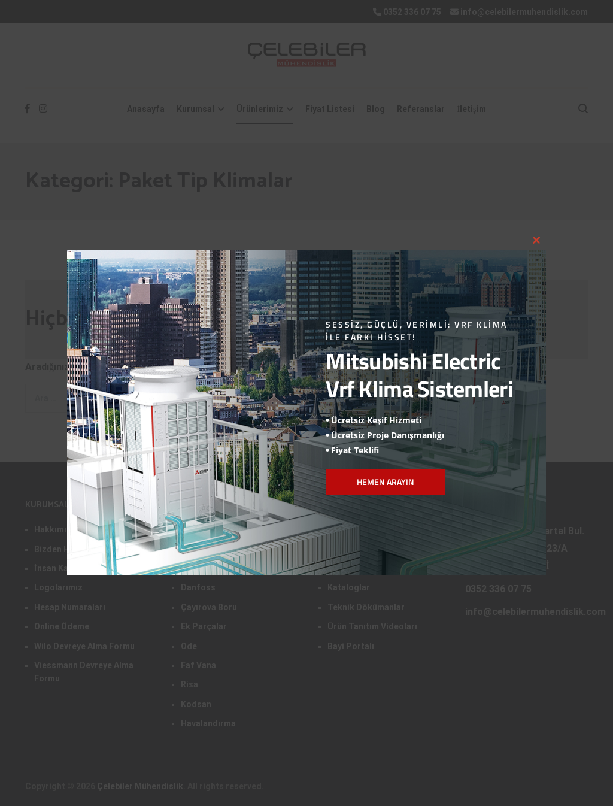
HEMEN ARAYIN (385, 481)
